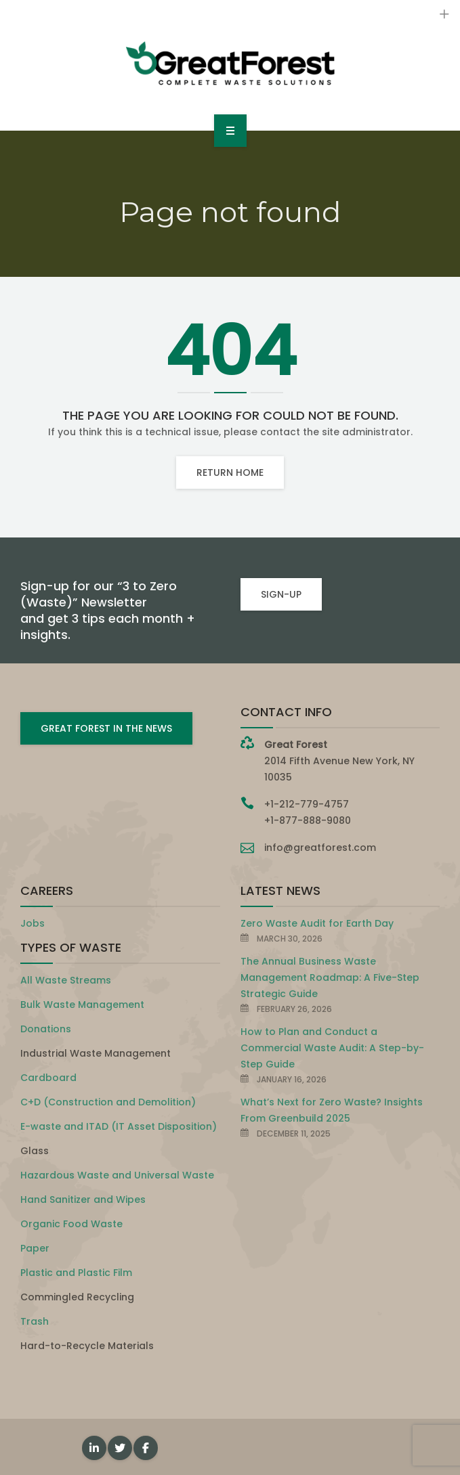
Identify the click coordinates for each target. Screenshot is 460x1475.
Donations (45, 1029)
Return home (230, 472)
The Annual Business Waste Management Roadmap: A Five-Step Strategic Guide (330, 977)
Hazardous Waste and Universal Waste (117, 1175)
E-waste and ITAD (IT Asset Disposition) (118, 1126)
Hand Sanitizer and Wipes (83, 1199)
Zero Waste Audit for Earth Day (317, 923)
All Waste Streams (65, 980)
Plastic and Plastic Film (76, 1272)
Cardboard (48, 1077)
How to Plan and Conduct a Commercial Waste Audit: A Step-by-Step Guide (332, 1048)
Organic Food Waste (71, 1224)
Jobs (32, 923)
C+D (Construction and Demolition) (108, 1102)
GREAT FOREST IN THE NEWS (106, 728)
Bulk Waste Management (82, 1004)
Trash (34, 1321)
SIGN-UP (281, 594)
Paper (34, 1248)
